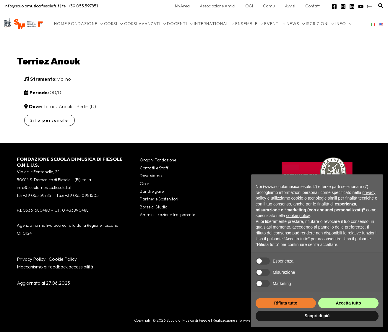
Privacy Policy (31, 259)
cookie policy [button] (298, 215)
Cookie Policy (63, 259)
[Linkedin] (352, 6)
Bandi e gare (152, 191)
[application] (100, 23)
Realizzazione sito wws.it (233, 320)
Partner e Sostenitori (159, 199)
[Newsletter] (369, 6)
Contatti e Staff (154, 168)
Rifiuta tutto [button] (286, 303)
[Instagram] (343, 6)
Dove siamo (151, 175)
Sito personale (49, 120)
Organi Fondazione (158, 160)
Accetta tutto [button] (348, 303)
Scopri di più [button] (317, 315)
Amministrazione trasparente (167, 214)
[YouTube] (360, 6)
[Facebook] (334, 6)
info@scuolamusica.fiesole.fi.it (31, 6)
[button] (381, 6)
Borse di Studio (153, 207)
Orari (145, 183)
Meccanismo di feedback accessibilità (55, 267)
